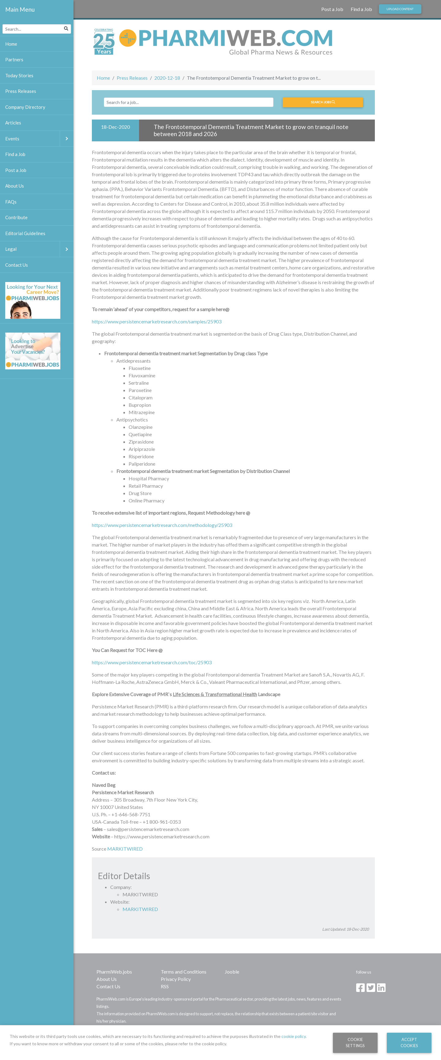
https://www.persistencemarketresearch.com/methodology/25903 (162, 525)
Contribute (16, 217)
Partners (14, 59)
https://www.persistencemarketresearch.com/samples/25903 (156, 321)
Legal (39, 249)
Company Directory (25, 107)
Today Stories (19, 75)
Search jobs (323, 102)
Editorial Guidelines (25, 233)
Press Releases (132, 78)
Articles (13, 122)
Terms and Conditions (183, 971)
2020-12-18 (167, 78)
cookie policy (293, 1036)
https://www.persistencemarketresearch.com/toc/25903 (152, 662)
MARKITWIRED (125, 849)
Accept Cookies (409, 1042)
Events (39, 139)
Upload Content (399, 9)
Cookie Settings (355, 1042)
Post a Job (332, 9)
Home (103, 78)
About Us (106, 979)
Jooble (232, 971)
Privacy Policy (176, 979)
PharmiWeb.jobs (114, 971)
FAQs (11, 201)
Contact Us (108, 986)
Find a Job (361, 9)
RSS (165, 986)
